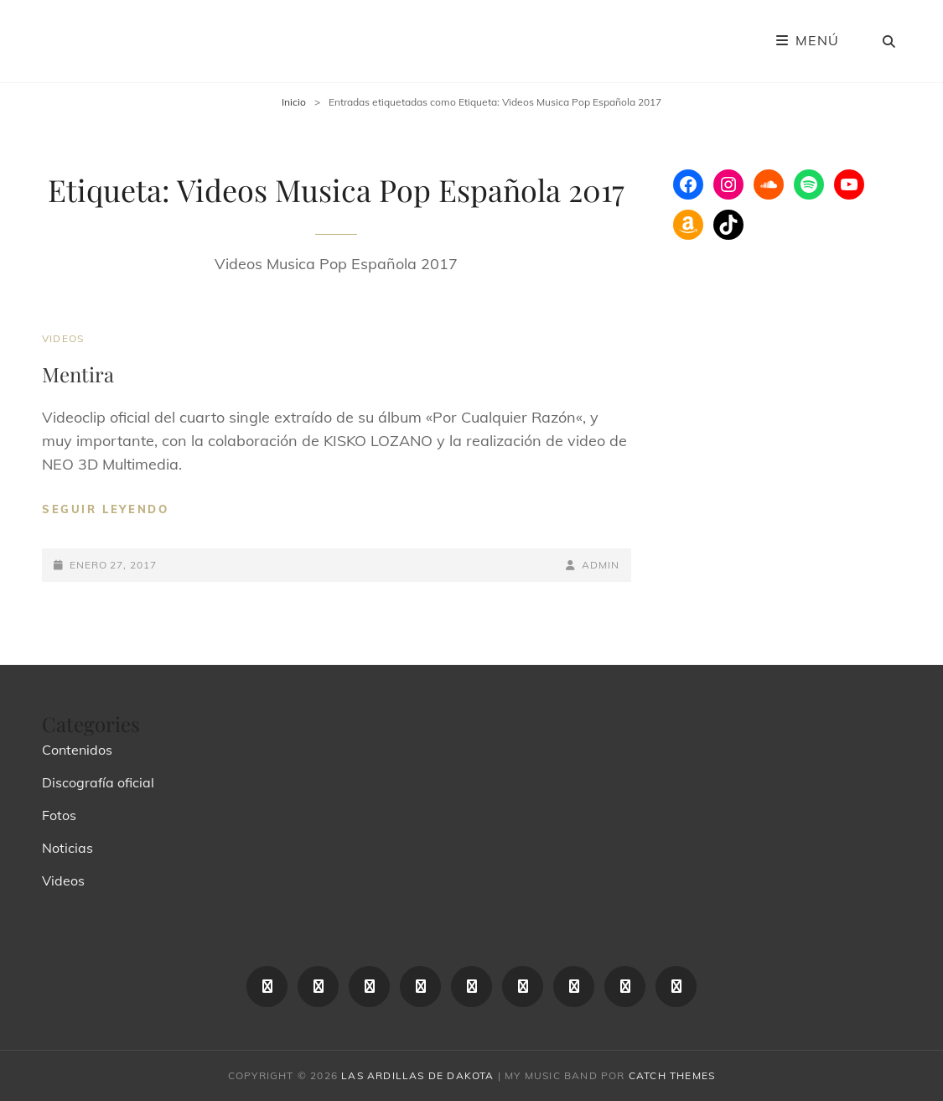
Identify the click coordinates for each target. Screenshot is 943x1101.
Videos (63, 338)
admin (600, 564)
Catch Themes (672, 1075)
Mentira (78, 374)
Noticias (67, 847)
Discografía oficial (98, 782)
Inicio (294, 102)
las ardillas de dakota (417, 1075)
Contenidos (77, 749)
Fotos (59, 815)
